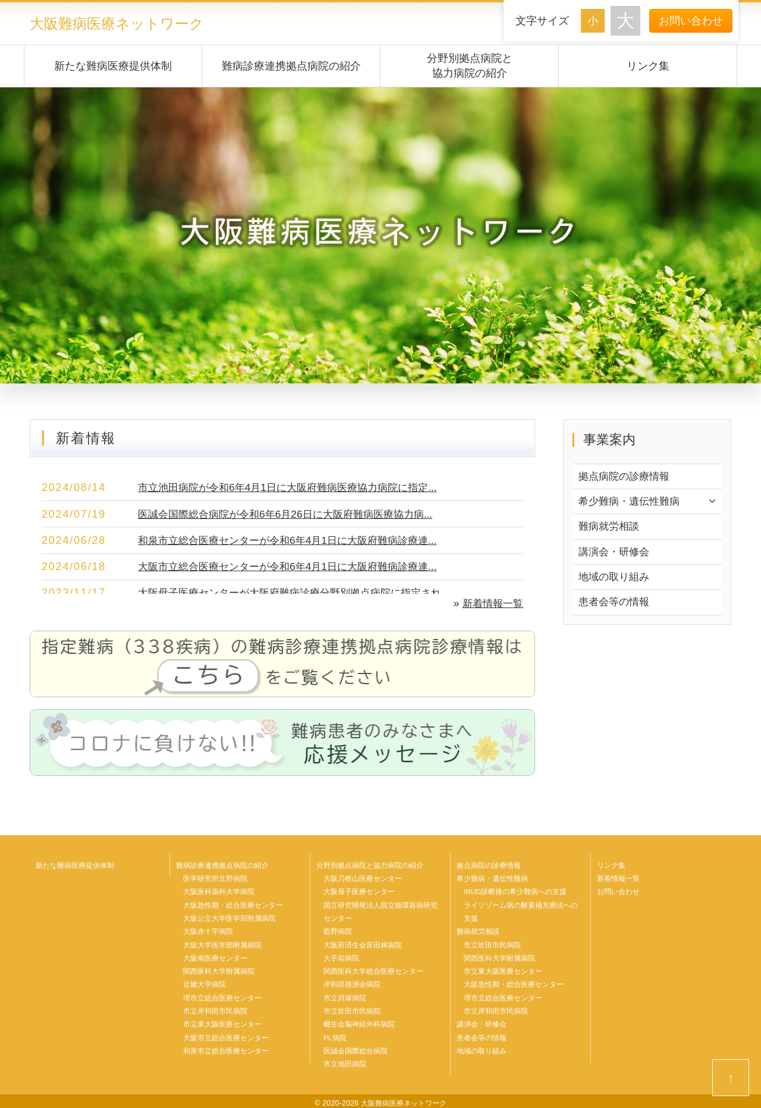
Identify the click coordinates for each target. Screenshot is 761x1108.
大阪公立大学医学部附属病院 (229, 917)
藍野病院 (337, 930)
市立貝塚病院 (344, 995)
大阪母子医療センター (359, 891)
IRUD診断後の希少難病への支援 (515, 891)
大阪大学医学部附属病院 (222, 943)
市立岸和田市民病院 (215, 1009)
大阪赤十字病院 (208, 930)
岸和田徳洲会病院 (351, 982)
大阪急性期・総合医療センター (233, 904)
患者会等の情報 (615, 605)
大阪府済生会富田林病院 (362, 943)
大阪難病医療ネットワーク (120, 23)
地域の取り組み (615, 579)
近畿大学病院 (204, 982)
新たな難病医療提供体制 (113, 65)
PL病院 (335, 1035)
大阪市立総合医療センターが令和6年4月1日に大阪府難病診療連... (296, 566)
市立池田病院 (344, 1061)
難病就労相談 (610, 528)
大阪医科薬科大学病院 (218, 891)
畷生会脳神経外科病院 (359, 1022)
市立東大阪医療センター (222, 1022)
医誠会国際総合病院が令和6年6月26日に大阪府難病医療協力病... (293, 514)
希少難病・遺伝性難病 (631, 502)
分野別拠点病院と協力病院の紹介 (469, 65)
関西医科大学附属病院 (218, 969)
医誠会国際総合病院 (355, 1048)
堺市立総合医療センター (222, 995)
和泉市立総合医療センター (226, 1048)
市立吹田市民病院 (351, 1009)
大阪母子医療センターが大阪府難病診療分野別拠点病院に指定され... (303, 592)
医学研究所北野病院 (215, 878)
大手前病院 (341, 956)
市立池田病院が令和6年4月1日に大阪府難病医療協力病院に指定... (296, 487)
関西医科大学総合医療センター (373, 969)
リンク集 (648, 65)
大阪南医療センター (215, 956)
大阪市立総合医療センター (226, 1035)
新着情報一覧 (491, 603)
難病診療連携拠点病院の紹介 (291, 65)
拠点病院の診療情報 (626, 476)
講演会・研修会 (615, 553)
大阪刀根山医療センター (362, 878)
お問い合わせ (691, 21)
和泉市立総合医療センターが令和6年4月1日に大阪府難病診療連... (296, 540)
